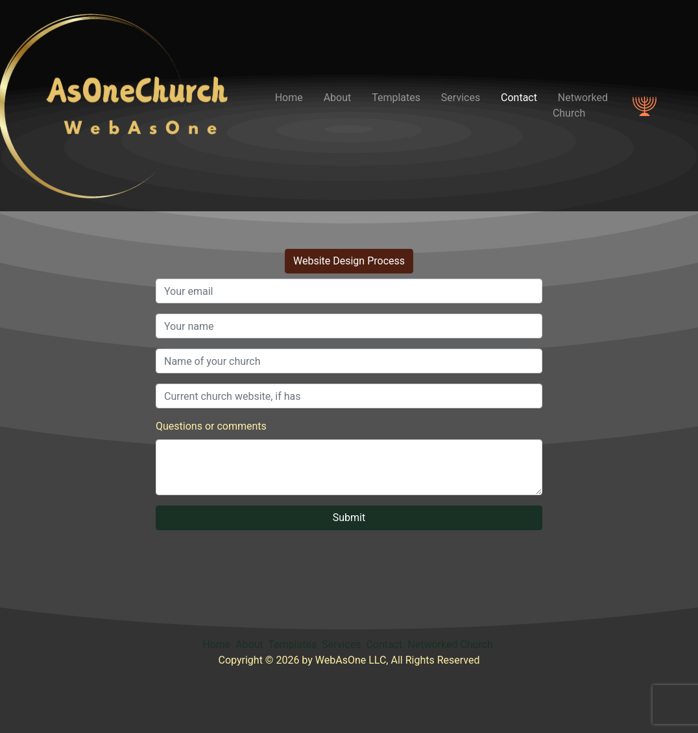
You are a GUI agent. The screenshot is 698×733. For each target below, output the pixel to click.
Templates (396, 97)
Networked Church (580, 105)
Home (289, 97)
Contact (519, 97)
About (337, 97)
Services (460, 97)
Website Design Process (349, 261)
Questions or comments (211, 426)
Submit (349, 517)
